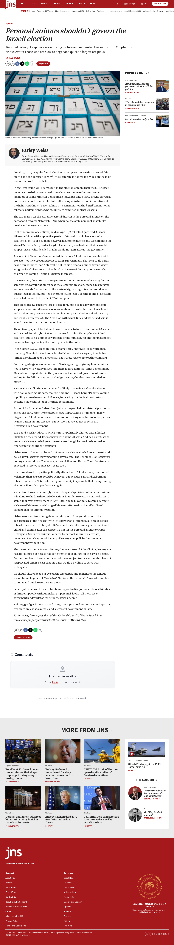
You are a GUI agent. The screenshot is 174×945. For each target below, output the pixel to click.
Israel (24, 3)
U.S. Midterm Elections (95, 11)
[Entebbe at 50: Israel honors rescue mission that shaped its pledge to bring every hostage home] (23, 751)
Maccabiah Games (62, 11)
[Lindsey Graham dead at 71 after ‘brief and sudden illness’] (62, 798)
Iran (33, 11)
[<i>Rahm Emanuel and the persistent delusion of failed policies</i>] (162, 86)
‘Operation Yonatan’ (13, 766)
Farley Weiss (13, 58)
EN (145, 4)
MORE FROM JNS (87, 730)
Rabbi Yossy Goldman (153, 818)
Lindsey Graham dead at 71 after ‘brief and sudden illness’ (61, 819)
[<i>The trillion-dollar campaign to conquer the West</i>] (162, 104)
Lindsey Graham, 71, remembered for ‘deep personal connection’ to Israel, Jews (59, 774)
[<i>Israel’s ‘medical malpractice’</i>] (162, 121)
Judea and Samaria (114, 11)
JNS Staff (88, 779)
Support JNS (160, 3)
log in (55, 682)
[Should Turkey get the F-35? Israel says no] (146, 749)
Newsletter (129, 4)
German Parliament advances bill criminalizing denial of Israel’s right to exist (23, 819)
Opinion (69, 3)
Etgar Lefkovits (12, 826)
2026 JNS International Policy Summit (149, 905)
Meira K (131, 770)
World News (9, 813)
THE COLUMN (147, 780)
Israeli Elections (23, 637)
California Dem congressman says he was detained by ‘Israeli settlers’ (101, 819)
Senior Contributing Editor (135, 115)
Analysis (56, 3)
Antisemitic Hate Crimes (153, 11)
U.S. (33, 3)
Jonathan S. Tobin (133, 92)
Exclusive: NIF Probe (45, 11)
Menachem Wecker (52, 782)
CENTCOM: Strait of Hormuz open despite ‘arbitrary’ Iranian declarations (101, 772)
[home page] (11, 4)
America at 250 (78, 11)
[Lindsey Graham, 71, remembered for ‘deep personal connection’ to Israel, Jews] (62, 751)
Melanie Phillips (132, 108)
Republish (43, 63)
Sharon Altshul (12, 782)
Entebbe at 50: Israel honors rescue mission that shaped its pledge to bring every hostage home (22, 774)
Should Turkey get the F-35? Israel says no (144, 766)
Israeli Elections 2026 (132, 11)
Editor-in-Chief (131, 80)
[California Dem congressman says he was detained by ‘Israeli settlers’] (102, 798)
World (44, 3)
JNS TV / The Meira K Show (138, 760)
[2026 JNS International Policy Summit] (149, 886)
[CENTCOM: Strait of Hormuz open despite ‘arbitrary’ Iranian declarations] (102, 751)
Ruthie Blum (130, 122)
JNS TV (82, 3)
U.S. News (48, 766)
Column (128, 99)
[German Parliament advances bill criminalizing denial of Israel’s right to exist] (23, 798)
